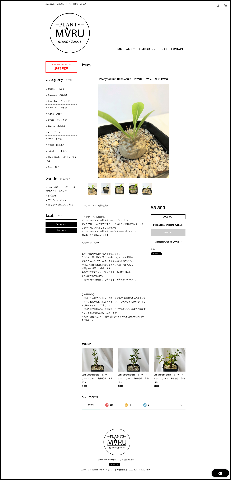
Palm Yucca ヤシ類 (57, 107)
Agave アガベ (55, 114)
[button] (147, 49)
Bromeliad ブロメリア (59, 101)
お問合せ (52, 195)
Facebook (61, 230)
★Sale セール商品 (57, 151)
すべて (91, 405)
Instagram (61, 224)
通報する (154, 249)
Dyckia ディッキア (57, 120)
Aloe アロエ (54, 132)
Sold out (168, 232)
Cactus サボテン (56, 89)
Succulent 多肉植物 (57, 95)
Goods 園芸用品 (56, 145)
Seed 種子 (53, 167)
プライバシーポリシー (58, 200)
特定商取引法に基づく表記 (60, 204)
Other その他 (55, 138)
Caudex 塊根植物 (57, 126)
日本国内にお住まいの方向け (168, 242)
